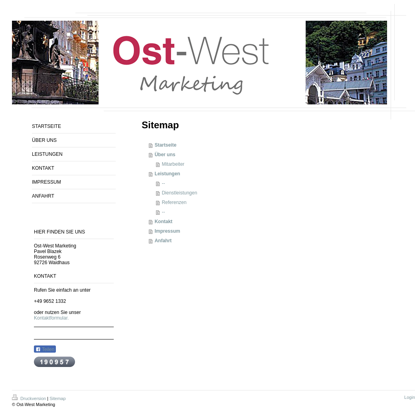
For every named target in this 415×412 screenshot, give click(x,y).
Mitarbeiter (173, 164)
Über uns (164, 154)
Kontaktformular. (51, 318)
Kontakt (163, 221)
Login (409, 397)
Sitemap (57, 398)
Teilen (45, 349)
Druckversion (29, 398)
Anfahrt (163, 240)
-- (163, 183)
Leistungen (167, 174)
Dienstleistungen (179, 193)
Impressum (167, 231)
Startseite (165, 145)
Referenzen (174, 202)
